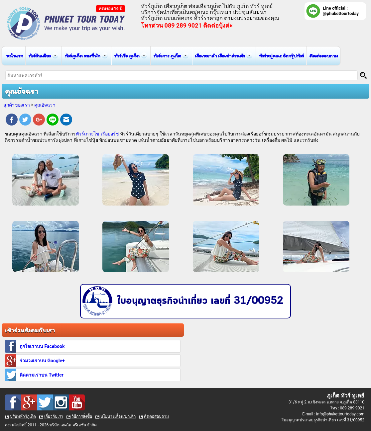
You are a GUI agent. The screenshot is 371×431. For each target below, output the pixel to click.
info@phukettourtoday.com (340, 414)
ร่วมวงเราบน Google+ (42, 360)
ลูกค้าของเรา (16, 105)
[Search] (363, 75)
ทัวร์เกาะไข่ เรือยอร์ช (97, 133)
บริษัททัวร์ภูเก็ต (23, 416)
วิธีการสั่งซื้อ (81, 416)
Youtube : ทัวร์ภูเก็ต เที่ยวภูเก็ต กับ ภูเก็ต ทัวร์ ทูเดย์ (77, 402)
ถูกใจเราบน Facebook (42, 346)
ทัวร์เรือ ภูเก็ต (126, 55)
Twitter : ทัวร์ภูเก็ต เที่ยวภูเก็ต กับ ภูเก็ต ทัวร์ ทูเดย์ (45, 402)
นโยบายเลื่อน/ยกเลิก (118, 416)
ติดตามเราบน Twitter (41, 375)
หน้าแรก (14, 55)
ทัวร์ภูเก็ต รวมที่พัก (82, 55)
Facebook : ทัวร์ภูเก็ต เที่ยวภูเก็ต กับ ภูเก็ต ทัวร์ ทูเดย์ (13, 402)
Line (53, 121)
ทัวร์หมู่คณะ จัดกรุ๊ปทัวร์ (281, 55)
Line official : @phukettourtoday (341, 11)
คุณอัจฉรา (45, 105)
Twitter (25, 121)
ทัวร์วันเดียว (39, 55)
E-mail (66, 121)
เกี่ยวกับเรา (53, 416)
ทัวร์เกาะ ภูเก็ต (167, 55)
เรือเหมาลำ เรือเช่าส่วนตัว (220, 55)
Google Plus (39, 121)
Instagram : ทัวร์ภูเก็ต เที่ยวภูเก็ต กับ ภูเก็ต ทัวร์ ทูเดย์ (61, 402)
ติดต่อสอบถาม (323, 55)
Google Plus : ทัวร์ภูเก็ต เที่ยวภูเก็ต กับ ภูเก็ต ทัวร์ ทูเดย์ (29, 402)
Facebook (12, 121)
